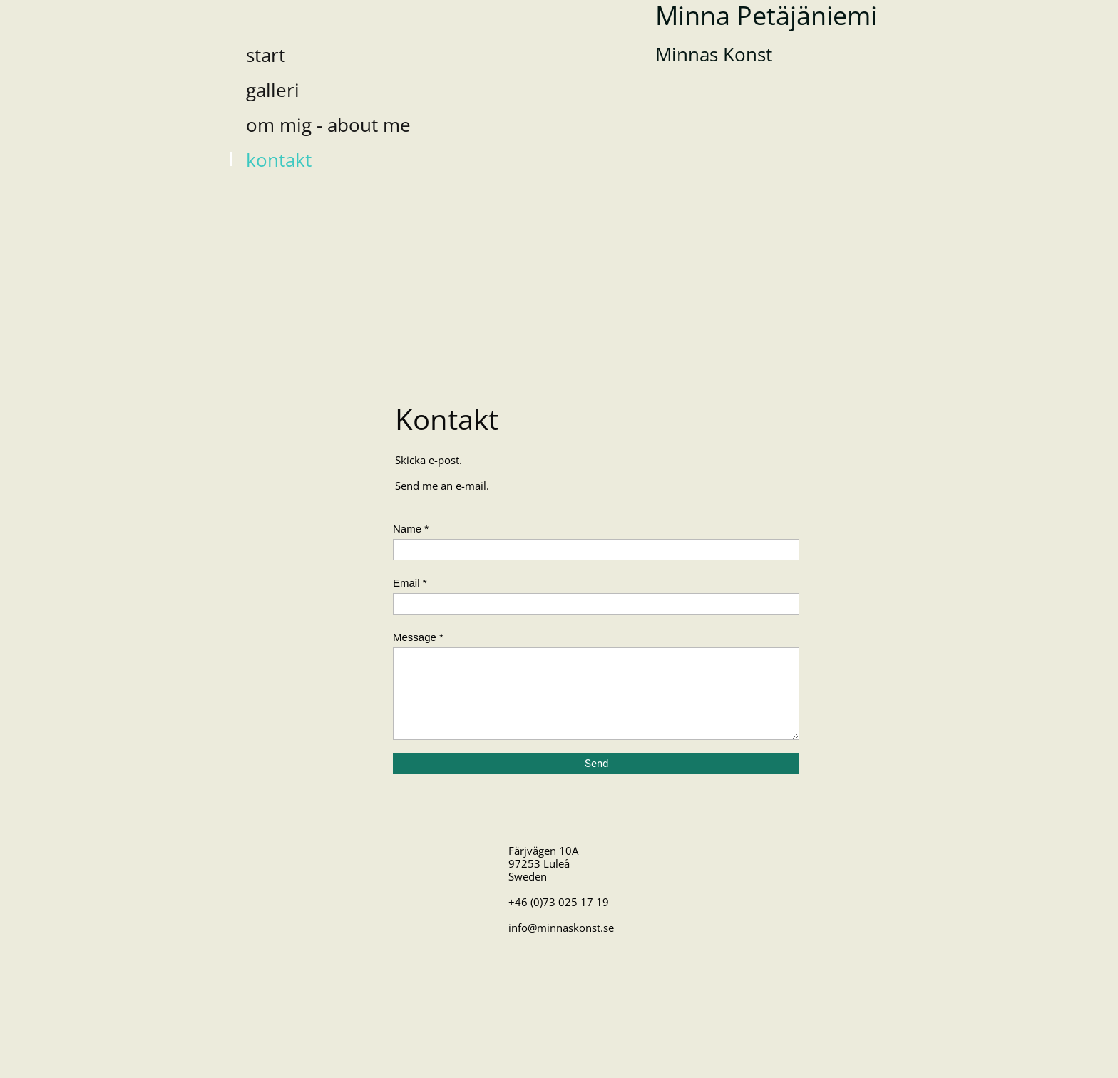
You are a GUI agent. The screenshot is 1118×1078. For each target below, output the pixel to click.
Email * (410, 583)
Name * (411, 529)
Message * (418, 637)
